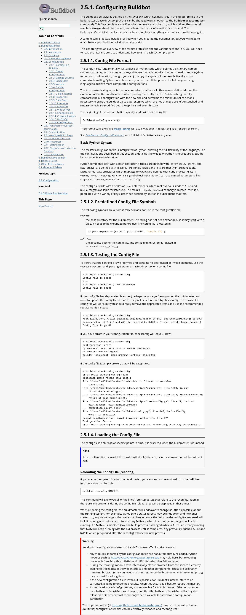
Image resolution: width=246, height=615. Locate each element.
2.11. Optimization (54, 144)
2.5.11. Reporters (58, 106)
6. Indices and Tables (50, 167)
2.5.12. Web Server (59, 109)
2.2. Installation (52, 52)
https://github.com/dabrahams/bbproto (136, 600)
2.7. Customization (54, 132)
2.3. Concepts (51, 55)
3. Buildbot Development (52, 157)
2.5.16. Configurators (61, 122)
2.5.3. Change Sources (61, 77)
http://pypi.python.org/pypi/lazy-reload (135, 552)
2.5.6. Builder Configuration (57, 89)
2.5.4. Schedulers (58, 80)
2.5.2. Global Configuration (57, 73)
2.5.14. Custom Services (62, 116)
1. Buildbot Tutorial (49, 42)
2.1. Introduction (53, 48)
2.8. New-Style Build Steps (58, 135)
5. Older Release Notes (51, 164)
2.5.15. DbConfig (58, 119)
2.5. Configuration (54, 61)
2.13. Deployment (54, 154)
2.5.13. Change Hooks (61, 112)
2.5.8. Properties (58, 96)
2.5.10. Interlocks (58, 103)
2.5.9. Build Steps (58, 100)
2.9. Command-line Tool (57, 138)
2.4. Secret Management (57, 58)
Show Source (46, 206)
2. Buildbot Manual (49, 45)
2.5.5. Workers (57, 84)
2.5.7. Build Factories (60, 93)
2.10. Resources (53, 141)
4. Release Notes (48, 160)
